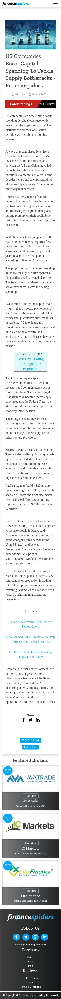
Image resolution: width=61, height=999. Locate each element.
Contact (30, 982)
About (30, 961)
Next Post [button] (30, 747)
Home (30, 957)
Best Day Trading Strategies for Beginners (30, 364)
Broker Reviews (30, 978)
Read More (30, 796)
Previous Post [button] (30, 740)
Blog (30, 965)
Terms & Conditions (30, 986)
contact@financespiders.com (30, 944)
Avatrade (30, 801)
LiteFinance (30, 895)
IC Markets (31, 848)
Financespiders (31, 995)
